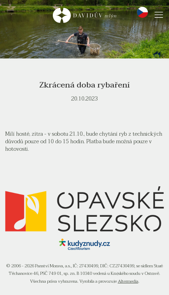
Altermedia (128, 281)
